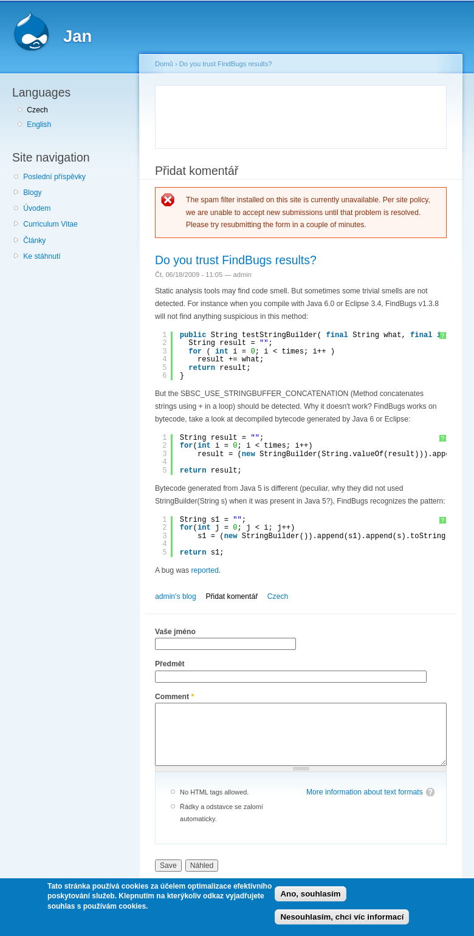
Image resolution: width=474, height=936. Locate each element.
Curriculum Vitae (50, 224)
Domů (164, 63)
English (39, 124)
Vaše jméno (175, 631)
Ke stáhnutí (42, 256)
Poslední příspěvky (54, 177)
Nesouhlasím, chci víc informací (342, 916)
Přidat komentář (231, 596)
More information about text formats (364, 792)
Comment (174, 696)
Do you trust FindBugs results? (225, 63)
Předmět (170, 664)
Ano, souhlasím (310, 893)
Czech (37, 110)
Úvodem (36, 208)
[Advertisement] (305, 115)
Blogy (32, 192)
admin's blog (175, 596)
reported (204, 570)
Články (34, 240)
